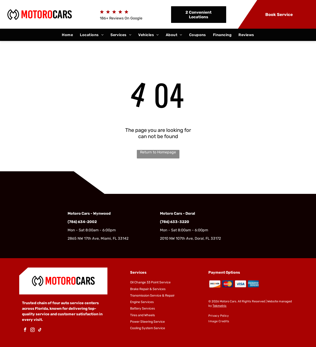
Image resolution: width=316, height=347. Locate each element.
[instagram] (32, 330)
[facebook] (25, 330)
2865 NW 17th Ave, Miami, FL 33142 (98, 238)
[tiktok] (40, 330)
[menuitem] (67, 34)
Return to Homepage (158, 152)
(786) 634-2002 (82, 222)
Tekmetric (219, 305)
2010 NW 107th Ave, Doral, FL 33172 (190, 238)
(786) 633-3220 (174, 222)
